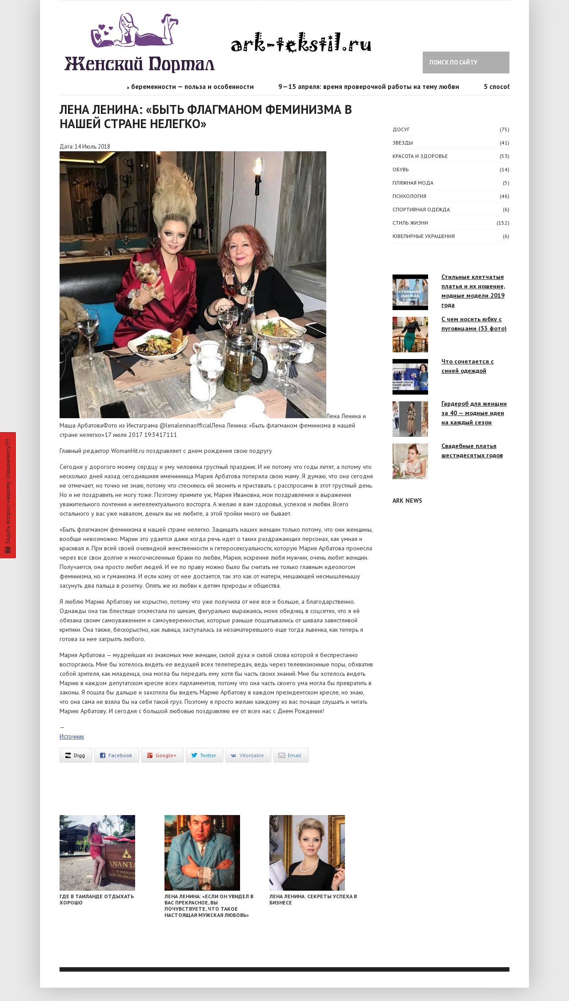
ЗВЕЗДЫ (403, 142)
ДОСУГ (401, 129)
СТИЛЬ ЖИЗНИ (410, 222)
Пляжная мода (413, 182)
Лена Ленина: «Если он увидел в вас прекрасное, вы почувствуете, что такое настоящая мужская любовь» (208, 905)
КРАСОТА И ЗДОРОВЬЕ (420, 156)
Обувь (401, 169)
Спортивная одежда (421, 209)
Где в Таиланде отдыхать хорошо (97, 899)
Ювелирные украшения (424, 236)
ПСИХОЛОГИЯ (409, 196)
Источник (72, 736)
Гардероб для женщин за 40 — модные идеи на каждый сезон (474, 413)
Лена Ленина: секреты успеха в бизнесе (313, 899)
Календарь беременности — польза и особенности (179, 86)
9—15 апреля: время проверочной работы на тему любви (373, 86)
